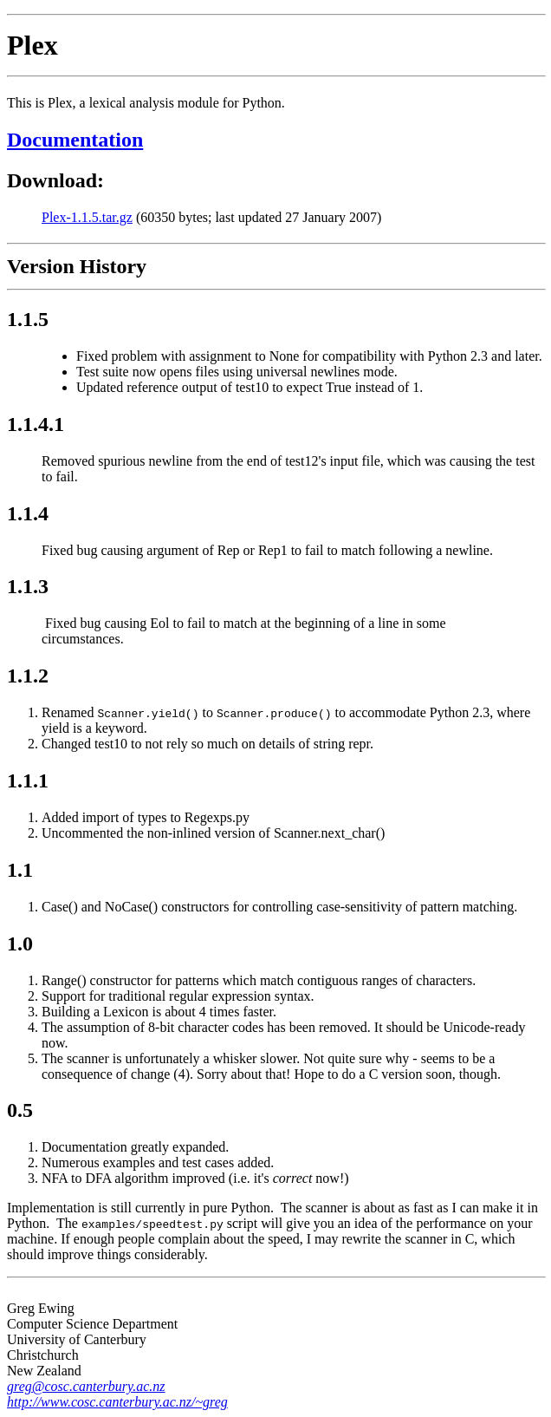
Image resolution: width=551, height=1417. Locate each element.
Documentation (75, 139)
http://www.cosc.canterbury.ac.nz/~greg (117, 1401)
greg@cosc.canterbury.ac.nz (86, 1386)
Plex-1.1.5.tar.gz (87, 217)
